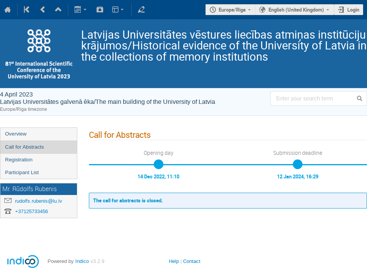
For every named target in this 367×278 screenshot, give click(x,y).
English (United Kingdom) (296, 9)
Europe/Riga (232, 9)
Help (174, 261)
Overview (16, 134)
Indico (82, 261)
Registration (18, 160)
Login (353, 9)
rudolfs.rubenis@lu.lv (38, 201)
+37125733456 (31, 211)
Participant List (22, 172)
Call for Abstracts (24, 147)
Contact (191, 261)
